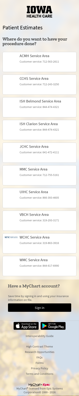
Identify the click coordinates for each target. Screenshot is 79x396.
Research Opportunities (39, 352)
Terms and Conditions (39, 374)
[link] (39, 62)
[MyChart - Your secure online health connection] (40, 12)
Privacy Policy (39, 368)
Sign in (39, 308)
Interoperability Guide (40, 336)
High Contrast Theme (39, 346)
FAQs (39, 357)
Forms (40, 363)
